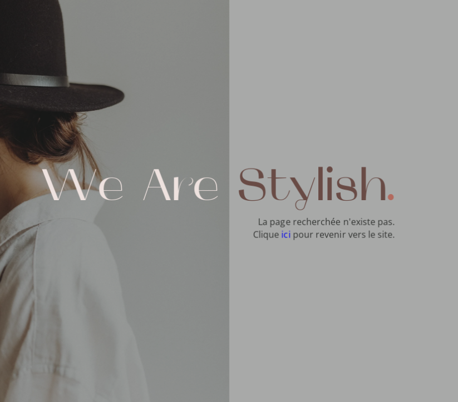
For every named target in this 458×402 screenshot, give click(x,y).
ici (286, 234)
